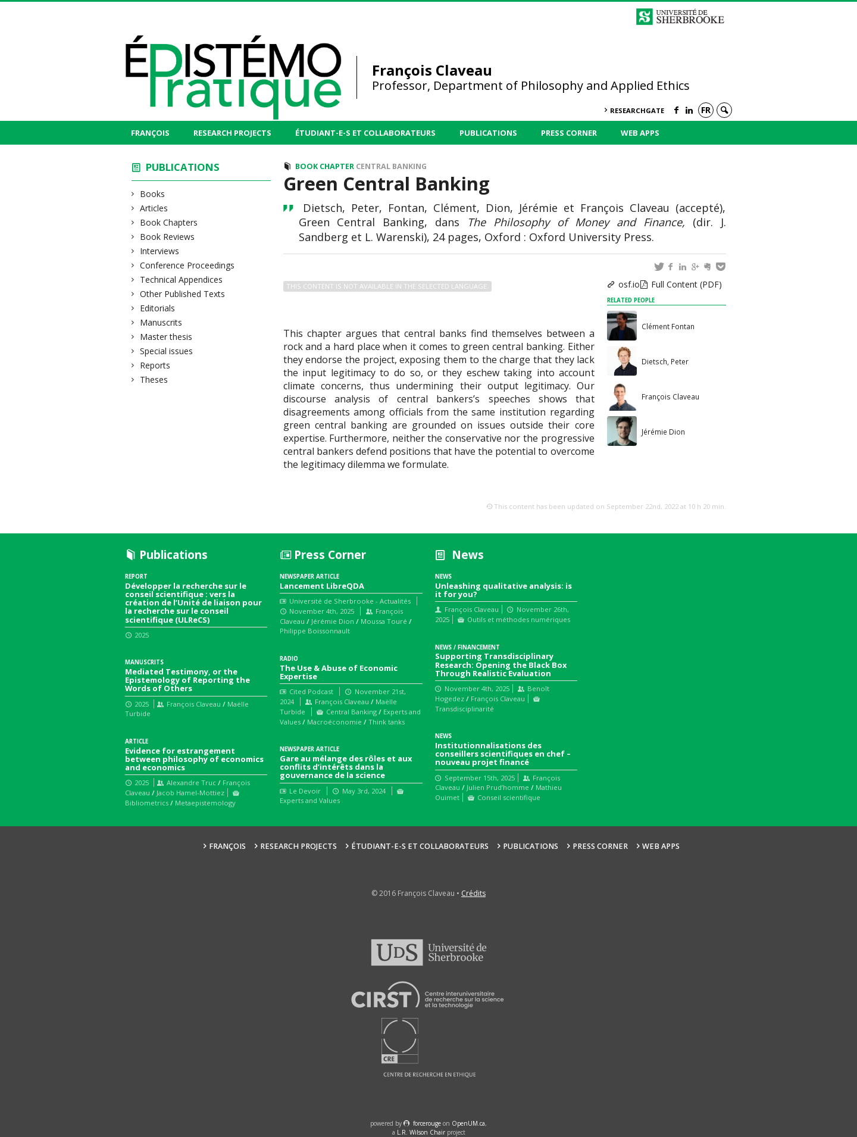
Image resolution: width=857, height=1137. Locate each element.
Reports (155, 365)
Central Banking (391, 166)
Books (152, 193)
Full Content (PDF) (686, 284)
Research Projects (232, 132)
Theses (154, 379)
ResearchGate (637, 110)
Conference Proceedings (187, 265)
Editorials (157, 308)
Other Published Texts (182, 293)
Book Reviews (167, 236)
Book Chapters (169, 222)
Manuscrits (161, 322)
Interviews (159, 251)
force (427, 1123)
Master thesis (166, 336)
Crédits (473, 893)
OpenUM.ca (468, 1123)
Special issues (166, 351)
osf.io (629, 284)
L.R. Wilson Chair (421, 1132)
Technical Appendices (181, 279)
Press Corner (569, 132)
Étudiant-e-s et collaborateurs (365, 132)
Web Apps (640, 132)
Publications (488, 132)
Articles (154, 208)
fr (706, 109)
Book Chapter (324, 166)
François (150, 132)
